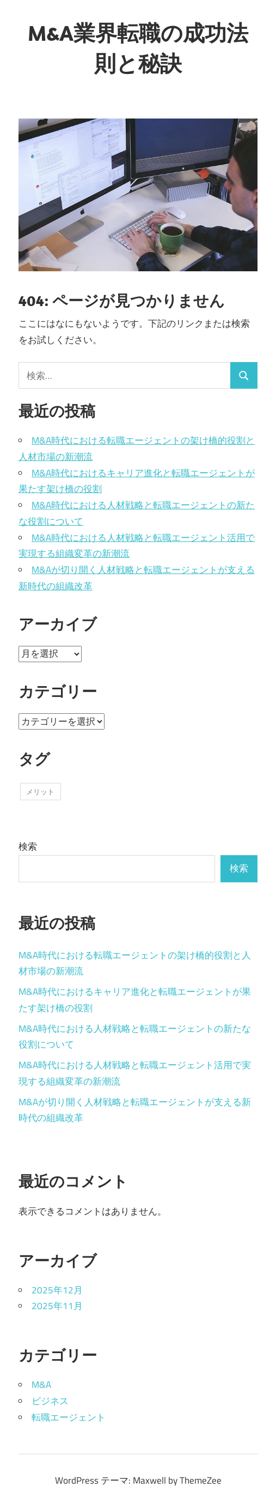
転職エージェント (69, 1417)
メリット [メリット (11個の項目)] (40, 791)
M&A (41, 1385)
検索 (28, 846)
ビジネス (50, 1401)
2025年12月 (57, 1290)
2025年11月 (57, 1306)
